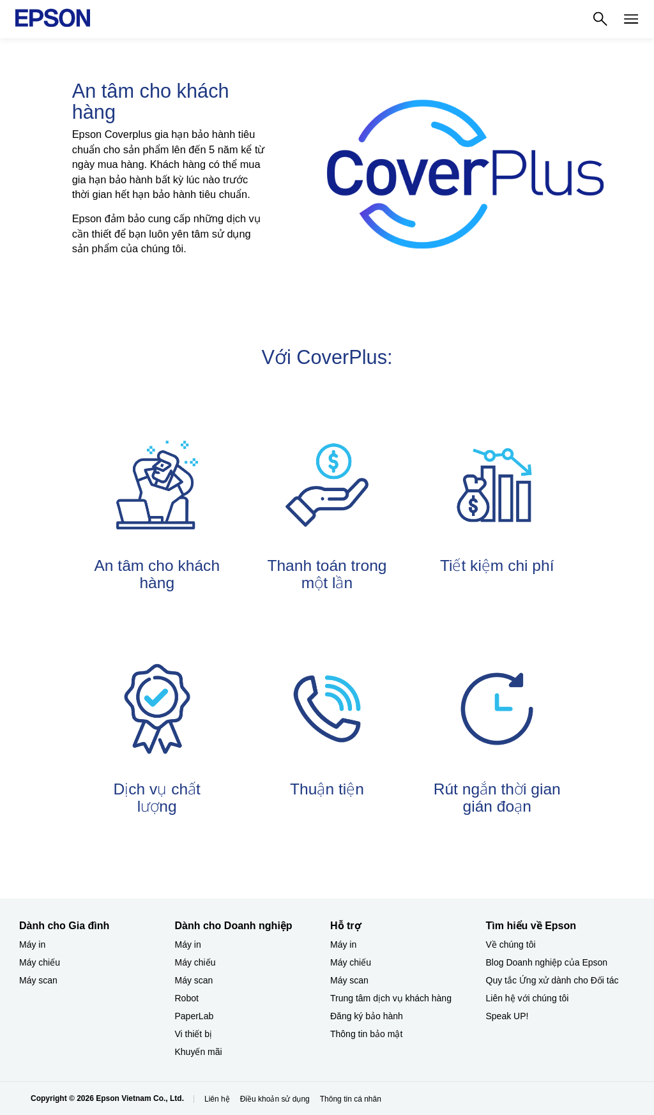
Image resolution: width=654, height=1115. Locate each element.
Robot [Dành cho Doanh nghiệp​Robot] (187, 998)
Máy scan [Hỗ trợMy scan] (349, 980)
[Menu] (631, 19)
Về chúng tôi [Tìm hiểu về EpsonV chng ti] (511, 944)
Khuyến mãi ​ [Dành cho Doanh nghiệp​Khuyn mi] (200, 1052)
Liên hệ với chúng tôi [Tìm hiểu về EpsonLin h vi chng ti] (527, 998)
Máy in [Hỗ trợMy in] (343, 944)
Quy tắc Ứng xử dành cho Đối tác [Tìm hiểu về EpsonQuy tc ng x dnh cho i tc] (552, 980)
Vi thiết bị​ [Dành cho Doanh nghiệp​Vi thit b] (193, 1034)
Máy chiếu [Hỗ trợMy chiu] (350, 962)
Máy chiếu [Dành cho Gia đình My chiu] (39, 962)
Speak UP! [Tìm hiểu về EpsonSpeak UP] (507, 1016)
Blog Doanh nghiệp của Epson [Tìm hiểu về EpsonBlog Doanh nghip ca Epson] (547, 962)
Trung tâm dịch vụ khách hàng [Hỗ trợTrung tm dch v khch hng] (391, 998)
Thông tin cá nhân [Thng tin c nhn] (350, 1099)
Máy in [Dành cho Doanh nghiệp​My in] (188, 944)
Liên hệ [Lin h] (217, 1099)
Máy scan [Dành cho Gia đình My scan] (38, 980)
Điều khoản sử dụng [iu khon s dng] (275, 1099)
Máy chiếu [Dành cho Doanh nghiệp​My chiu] (195, 962)
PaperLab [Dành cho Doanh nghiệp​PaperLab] (194, 1016)
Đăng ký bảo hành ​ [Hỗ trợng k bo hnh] (368, 1016)
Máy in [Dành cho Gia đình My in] (32, 944)
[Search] (600, 19)
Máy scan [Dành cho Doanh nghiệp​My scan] (194, 980)
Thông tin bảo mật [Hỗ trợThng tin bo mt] (366, 1034)
